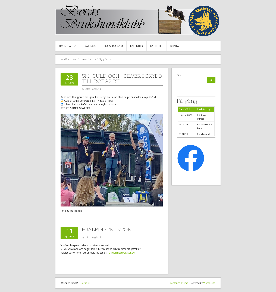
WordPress (209, 282)
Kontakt (176, 46)
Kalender (136, 46)
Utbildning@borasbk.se (122, 252)
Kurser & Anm (113, 46)
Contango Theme (179, 282)
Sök (179, 75)
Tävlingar (90, 46)
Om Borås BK (67, 46)
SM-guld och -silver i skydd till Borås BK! (122, 78)
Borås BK (85, 282)
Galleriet (156, 46)
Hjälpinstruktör (106, 229)
